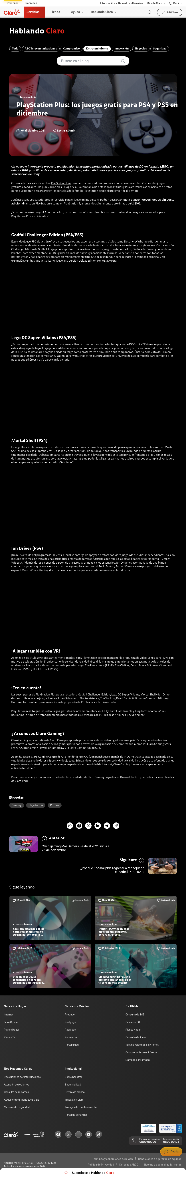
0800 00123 (171, 1142)
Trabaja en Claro (74, 1099)
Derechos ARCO (128, 1164)
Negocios (141, 48)
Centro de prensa (75, 1092)
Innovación (121, 48)
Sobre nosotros (73, 1076)
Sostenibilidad (73, 1084)
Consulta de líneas (136, 1037)
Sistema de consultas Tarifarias (162, 1164)
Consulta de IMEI (135, 1014)
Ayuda (75, 12)
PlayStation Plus (61, 183)
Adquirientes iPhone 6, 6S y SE (21, 1099)
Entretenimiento (97, 48)
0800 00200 (147, 1142)
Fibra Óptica (11, 1022)
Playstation (36, 805)
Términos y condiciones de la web (112, 1159)
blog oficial (70, 187)
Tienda (55, 12)
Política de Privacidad (101, 1164)
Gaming (16, 805)
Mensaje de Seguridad (17, 1107)
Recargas (70, 1029)
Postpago (70, 1022)
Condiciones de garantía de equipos (159, 1159)
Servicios (33, 12)
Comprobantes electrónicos (141, 1052)
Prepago (70, 1014)
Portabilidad (72, 1044)
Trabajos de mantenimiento (81, 1107)
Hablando (37, 31)
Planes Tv (9, 1037)
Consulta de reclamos (16, 1092)
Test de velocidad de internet (142, 1044)
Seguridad (159, 48)
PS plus (54, 805)
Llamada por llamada (138, 1059)
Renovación (71, 1037)
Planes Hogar (11, 1029)
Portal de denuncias (76, 1114)
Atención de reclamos (16, 1084)
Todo (15, 48)
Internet (8, 1014)
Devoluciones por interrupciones (22, 1076)
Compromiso (71, 48)
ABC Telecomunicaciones (41, 48)
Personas (13, 3)
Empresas (31, 3)
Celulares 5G (133, 1022)
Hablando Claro (102, 12)
